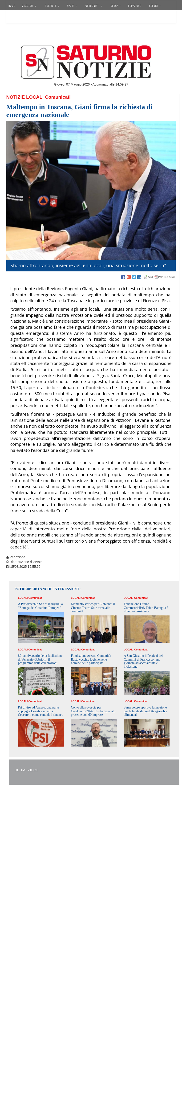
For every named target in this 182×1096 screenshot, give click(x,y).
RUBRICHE (52, 6)
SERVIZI (155, 6)
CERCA (116, 6)
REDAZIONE (134, 6)
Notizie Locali (25, 97)
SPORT (72, 6)
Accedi (15, 17)
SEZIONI (29, 6)
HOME (11, 6)
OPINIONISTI (93, 6)
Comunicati (58, 97)
